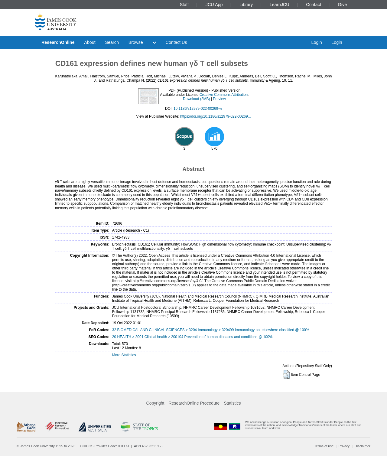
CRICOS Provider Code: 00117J (104, 446)
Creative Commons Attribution (224, 95)
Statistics (232, 403)
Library (246, 4)
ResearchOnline (58, 42)
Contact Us (176, 42)
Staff (184, 4)
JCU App (214, 4)
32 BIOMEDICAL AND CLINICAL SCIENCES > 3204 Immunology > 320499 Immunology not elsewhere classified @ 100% (210, 330)
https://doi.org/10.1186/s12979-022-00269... (215, 116)
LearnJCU (279, 4)
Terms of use (323, 446)
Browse (135, 42)
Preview (219, 99)
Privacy (344, 446)
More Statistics (124, 355)
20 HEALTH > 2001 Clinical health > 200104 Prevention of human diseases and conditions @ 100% (192, 337)
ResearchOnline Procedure (194, 403)
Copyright (155, 403)
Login (316, 42)
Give (342, 4)
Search (112, 42)
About (90, 42)
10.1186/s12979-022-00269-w (198, 108)
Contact (313, 4)
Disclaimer (362, 446)
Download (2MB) (196, 99)
